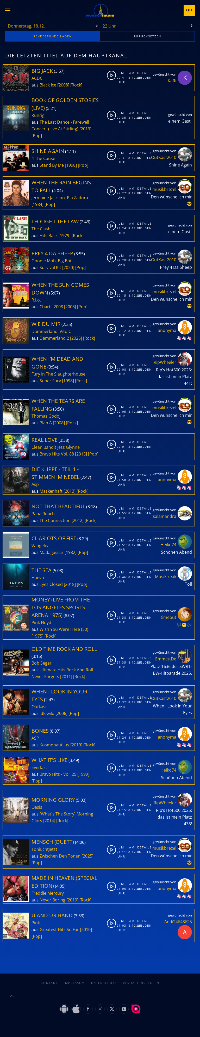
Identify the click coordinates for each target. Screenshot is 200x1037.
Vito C (65, 331)
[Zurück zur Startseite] (100, 10)
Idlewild (47, 713)
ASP (35, 738)
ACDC (37, 78)
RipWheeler (165, 362)
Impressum (74, 978)
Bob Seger (42, 663)
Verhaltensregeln (141, 978)
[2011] (66, 676)
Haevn (38, 577)
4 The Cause (43, 158)
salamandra (164, 516)
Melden (141, 77)
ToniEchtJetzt (44, 849)
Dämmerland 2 (54, 338)
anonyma (167, 330)
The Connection (55, 520)
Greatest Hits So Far (59, 929)
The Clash (41, 229)
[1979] (65, 235)
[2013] (70, 491)
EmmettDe (165, 659)
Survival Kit (50, 267)
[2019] (85, 129)
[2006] (61, 713)
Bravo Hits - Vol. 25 (58, 774)
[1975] (37, 636)
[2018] (70, 584)
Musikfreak (165, 576)
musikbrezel (164, 189)
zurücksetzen (147, 36)
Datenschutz (104, 978)
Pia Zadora (77, 197)
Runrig (38, 115)
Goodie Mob (44, 261)
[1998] (71, 165)
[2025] (76, 338)
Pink (36, 923)
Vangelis (40, 545)
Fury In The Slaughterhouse (58, 374)
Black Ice (48, 85)
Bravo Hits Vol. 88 (57, 454)
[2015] (81, 454)
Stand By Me (52, 165)
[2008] (63, 85)
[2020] (68, 267)
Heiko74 (168, 544)
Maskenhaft (51, 491)
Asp (35, 484)
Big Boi (64, 261)
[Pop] (37, 135)
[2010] (86, 929)
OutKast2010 (163, 157)
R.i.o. (36, 300)
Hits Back (49, 235)
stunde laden (52, 36)
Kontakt (49, 978)
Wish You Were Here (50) (64, 629)
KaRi (172, 81)
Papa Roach (43, 514)
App (189, 10)
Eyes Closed (51, 584)
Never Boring (52, 900)
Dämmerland (45, 331)
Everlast (39, 767)
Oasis (37, 807)
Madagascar (52, 552)
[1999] (83, 774)
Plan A (46, 423)
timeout (168, 617)
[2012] (78, 520)
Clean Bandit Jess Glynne (56, 447)
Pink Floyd (41, 622)
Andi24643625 (178, 922)
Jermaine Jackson (48, 197)
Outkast (39, 707)
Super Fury (50, 381)
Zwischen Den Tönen (60, 856)
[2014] (49, 821)
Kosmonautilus (54, 745)
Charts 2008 (51, 307)
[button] (7, 10)
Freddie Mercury (48, 893)
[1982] (71, 552)
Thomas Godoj (46, 416)
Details (141, 73)
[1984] (37, 204)
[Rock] (76, 85)
